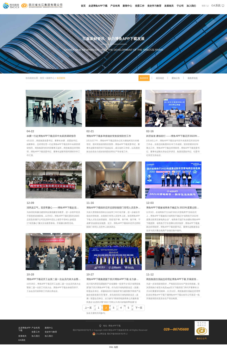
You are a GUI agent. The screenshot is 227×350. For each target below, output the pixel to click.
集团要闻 (144, 78)
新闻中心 (127, 6)
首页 (83, 6)
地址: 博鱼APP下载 (112, 326)
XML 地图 (113, 347)
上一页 (88, 308)
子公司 (180, 6)
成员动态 (160, 78)
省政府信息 (192, 78)
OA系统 (217, 6)
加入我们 (191, 6)
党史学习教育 (154, 6)
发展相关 (169, 6)
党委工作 (139, 6)
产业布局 (115, 6)
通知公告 (176, 78)
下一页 (138, 308)
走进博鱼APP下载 (98, 6)
